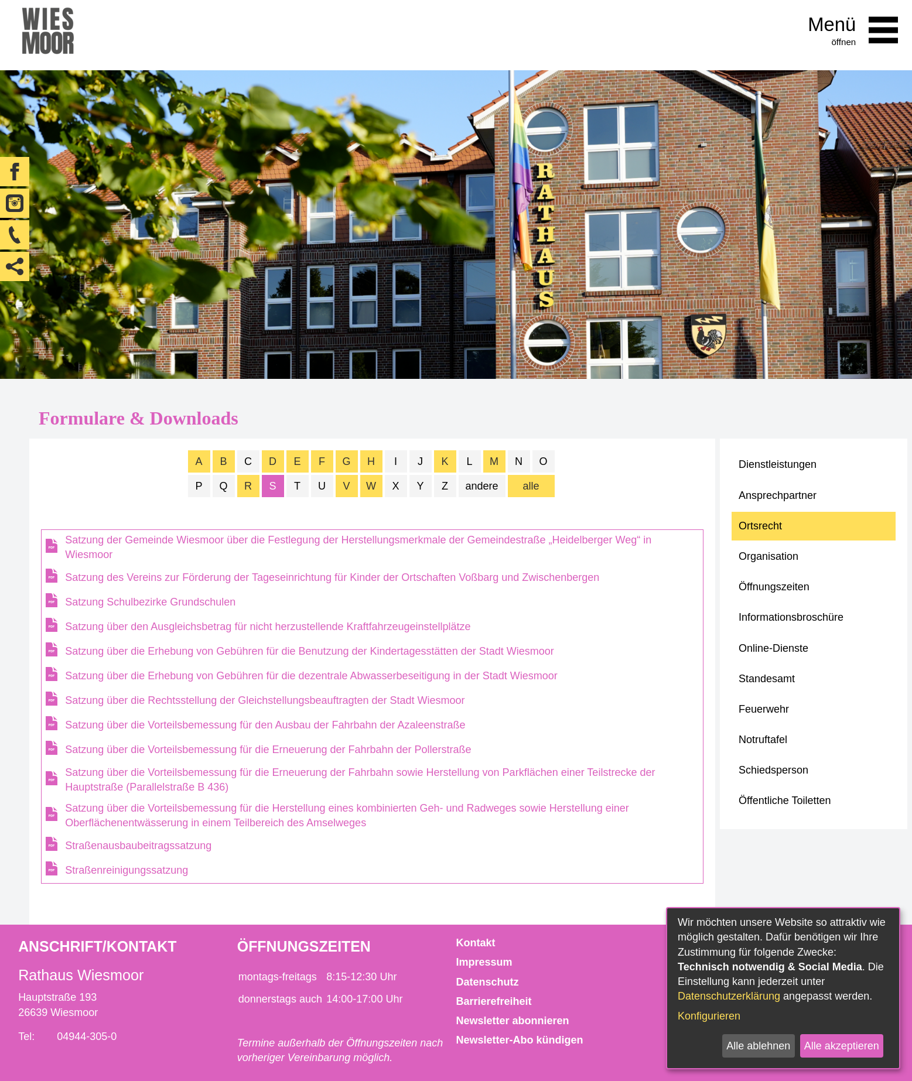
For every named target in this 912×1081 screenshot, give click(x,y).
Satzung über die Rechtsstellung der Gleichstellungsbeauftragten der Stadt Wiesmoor (264, 700)
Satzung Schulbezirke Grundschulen (150, 602)
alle (530, 486)
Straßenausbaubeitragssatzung (138, 845)
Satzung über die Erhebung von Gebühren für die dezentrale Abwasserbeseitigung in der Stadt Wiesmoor (311, 676)
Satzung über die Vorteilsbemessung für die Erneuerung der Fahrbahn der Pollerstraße (268, 749)
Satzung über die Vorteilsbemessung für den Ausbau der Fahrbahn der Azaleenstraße (265, 725)
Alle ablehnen (758, 1046)
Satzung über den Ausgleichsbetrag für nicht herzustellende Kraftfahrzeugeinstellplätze (267, 626)
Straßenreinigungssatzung (126, 870)
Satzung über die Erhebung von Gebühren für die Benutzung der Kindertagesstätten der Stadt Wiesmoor (309, 651)
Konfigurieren (709, 1016)
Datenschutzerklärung (729, 996)
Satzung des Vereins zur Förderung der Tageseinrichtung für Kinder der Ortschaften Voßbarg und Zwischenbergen (332, 577)
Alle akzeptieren (841, 1046)
